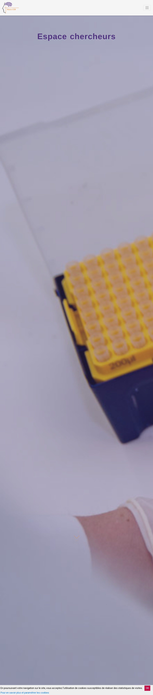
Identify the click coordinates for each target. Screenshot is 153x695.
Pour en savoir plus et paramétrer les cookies (25, 692)
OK (147, 688)
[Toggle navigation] (147, 7)
